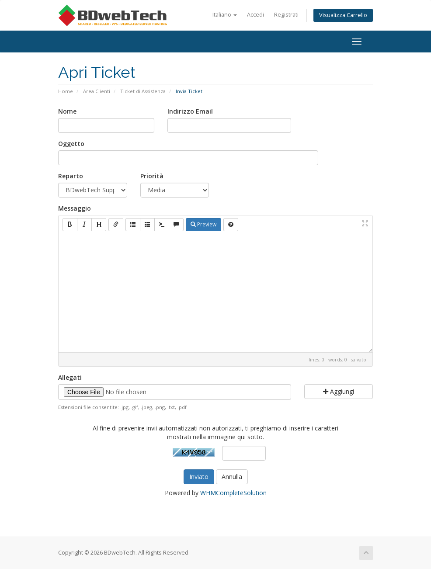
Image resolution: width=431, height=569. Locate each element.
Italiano (224, 14)
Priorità (151, 176)
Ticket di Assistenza (143, 91)
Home (65, 91)
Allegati (70, 377)
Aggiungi (338, 391)
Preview (203, 224)
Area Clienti (96, 91)
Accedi (255, 14)
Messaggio (74, 208)
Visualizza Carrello (343, 15)
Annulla (232, 476)
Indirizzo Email (190, 111)
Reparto (70, 176)
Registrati (286, 14)
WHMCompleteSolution (233, 493)
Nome (67, 111)
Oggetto (71, 143)
